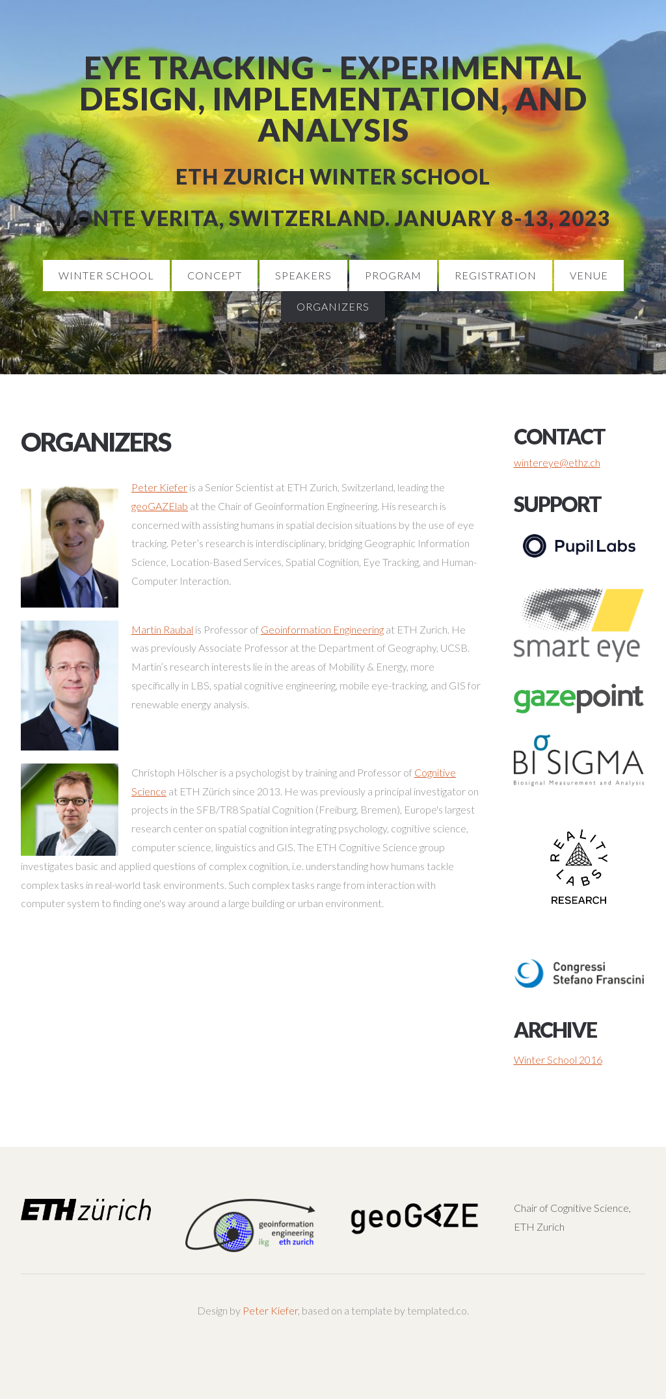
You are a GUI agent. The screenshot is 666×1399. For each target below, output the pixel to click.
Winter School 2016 (558, 1059)
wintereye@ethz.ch (557, 462)
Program (393, 275)
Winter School (106, 275)
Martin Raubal (162, 629)
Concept (214, 275)
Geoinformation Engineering (322, 629)
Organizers (333, 306)
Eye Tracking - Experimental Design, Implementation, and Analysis (333, 99)
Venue (589, 275)
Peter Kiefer (159, 487)
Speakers (303, 275)
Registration (496, 275)
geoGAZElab (159, 506)
